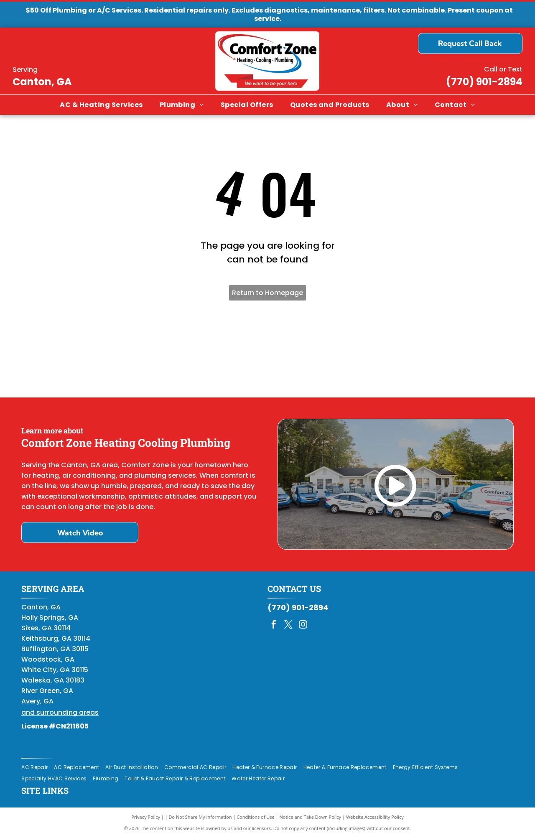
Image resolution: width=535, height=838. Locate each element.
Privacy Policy (145, 817)
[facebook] (274, 625)
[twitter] (288, 625)
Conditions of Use (256, 817)
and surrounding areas (60, 712)
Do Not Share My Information (200, 817)
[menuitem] (101, 105)
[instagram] (303, 625)
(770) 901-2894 (484, 82)
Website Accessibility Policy (375, 817)
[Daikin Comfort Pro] (267, 354)
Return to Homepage (267, 293)
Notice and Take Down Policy (310, 817)
